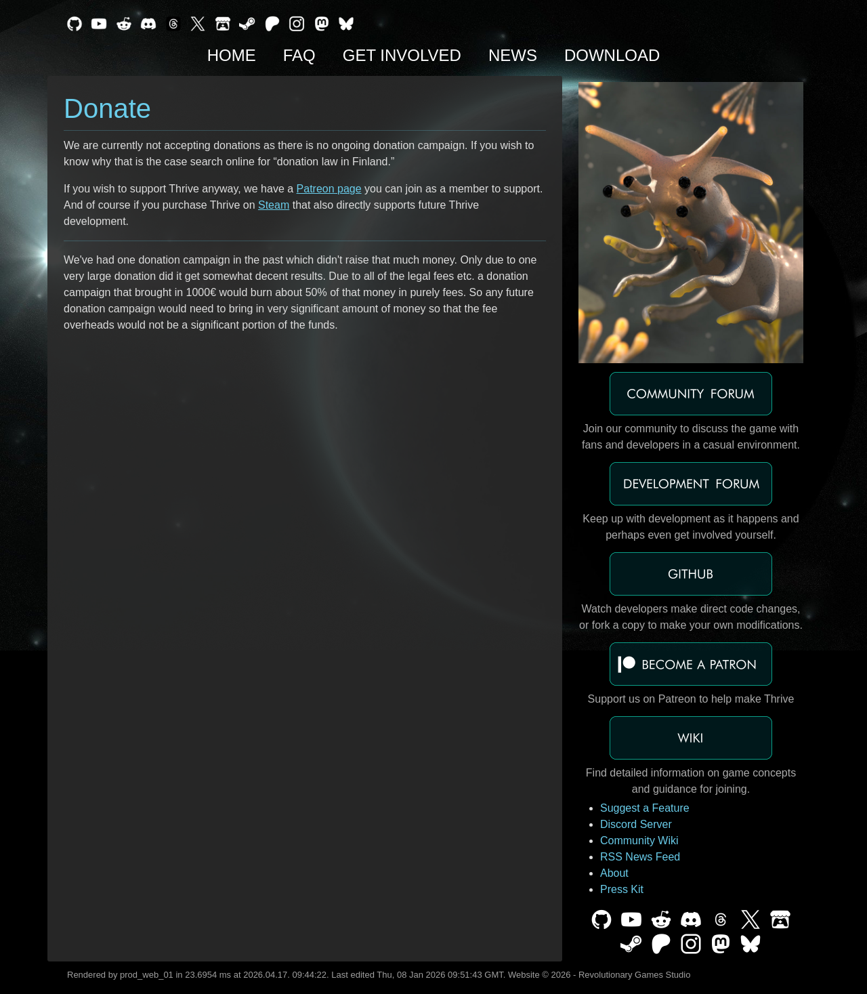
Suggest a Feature (645, 808)
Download (612, 55)
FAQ (299, 55)
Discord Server (636, 824)
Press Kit (621, 889)
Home (231, 55)
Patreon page (329, 188)
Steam (273, 205)
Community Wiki (639, 840)
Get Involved (402, 55)
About (614, 873)
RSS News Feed (640, 857)
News (512, 55)
